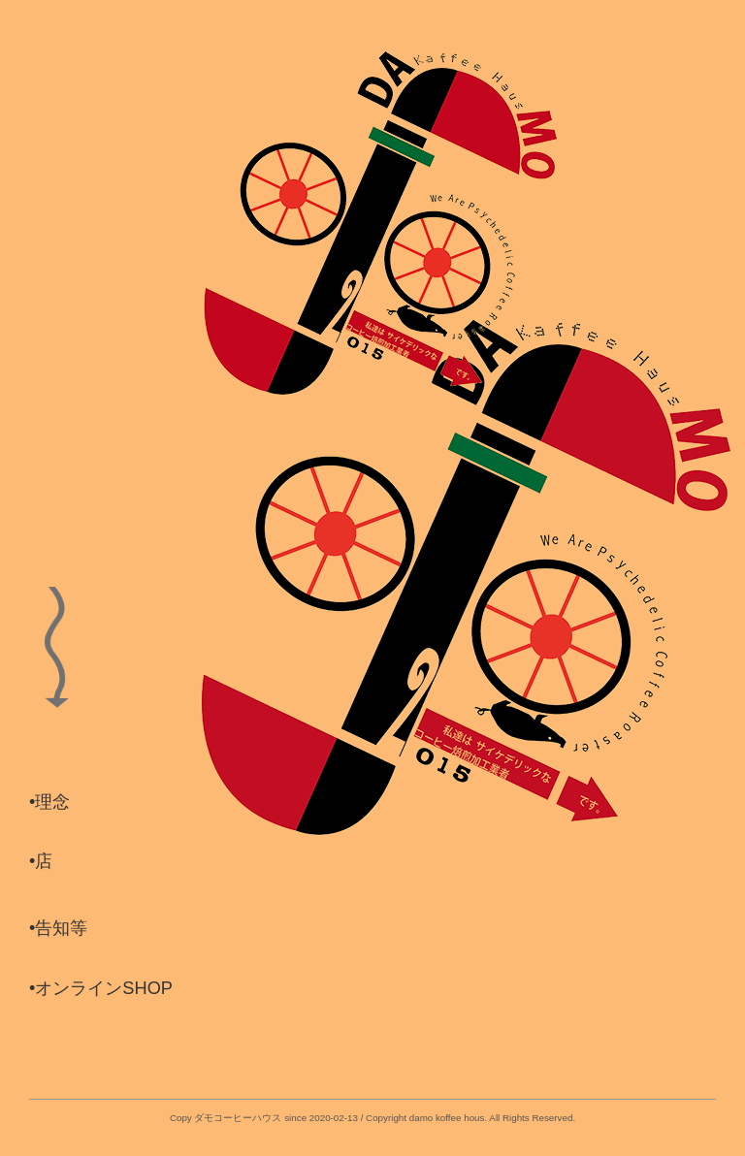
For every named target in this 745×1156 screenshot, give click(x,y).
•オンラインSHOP (101, 988)
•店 (40, 861)
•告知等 (58, 928)
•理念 (49, 802)
